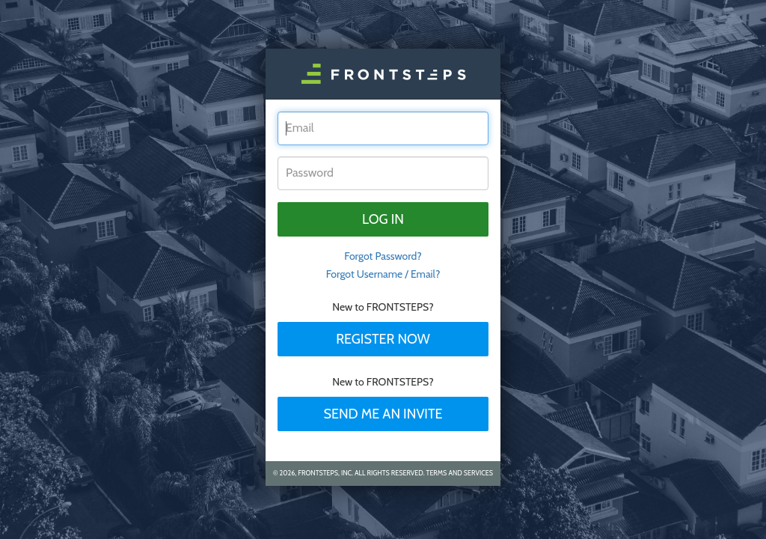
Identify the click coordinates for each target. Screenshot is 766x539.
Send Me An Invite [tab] (382, 414)
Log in (383, 219)
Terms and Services (459, 473)
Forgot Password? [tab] (383, 256)
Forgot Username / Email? (383, 274)
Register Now (383, 339)
